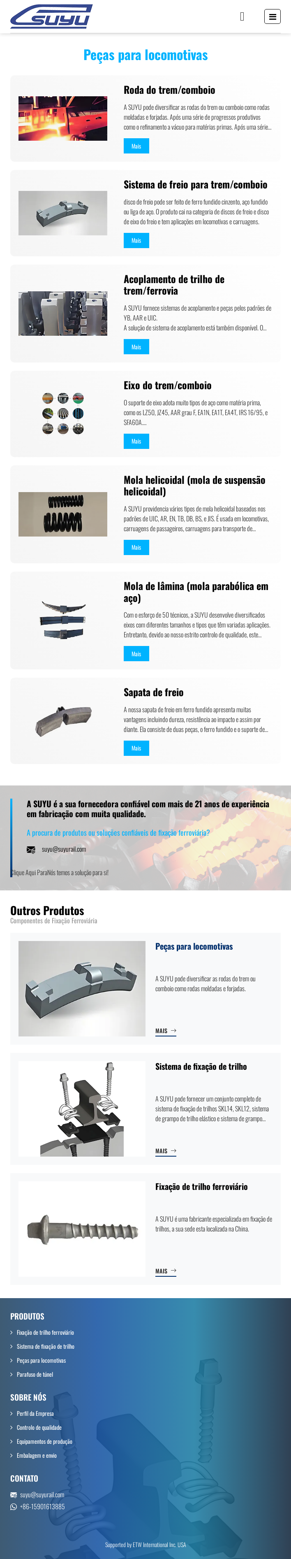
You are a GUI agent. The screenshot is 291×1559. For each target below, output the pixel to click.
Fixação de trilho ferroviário (201, 1186)
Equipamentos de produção (44, 1441)
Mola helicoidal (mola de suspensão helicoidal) (195, 485)
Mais (161, 1030)
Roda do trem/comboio (169, 89)
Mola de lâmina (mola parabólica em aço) (196, 592)
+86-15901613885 (42, 1506)
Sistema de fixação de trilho (201, 1066)
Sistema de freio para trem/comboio (196, 184)
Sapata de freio (154, 692)
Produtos (27, 1316)
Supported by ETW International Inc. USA (145, 1544)
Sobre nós (28, 1397)
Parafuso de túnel (35, 1374)
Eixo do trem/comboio (168, 385)
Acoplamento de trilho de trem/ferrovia (174, 285)
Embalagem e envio (37, 1455)
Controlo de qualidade (39, 1427)
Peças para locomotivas (194, 946)
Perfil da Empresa (35, 1413)
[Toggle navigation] (273, 16)
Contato (24, 1478)
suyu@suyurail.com (64, 849)
